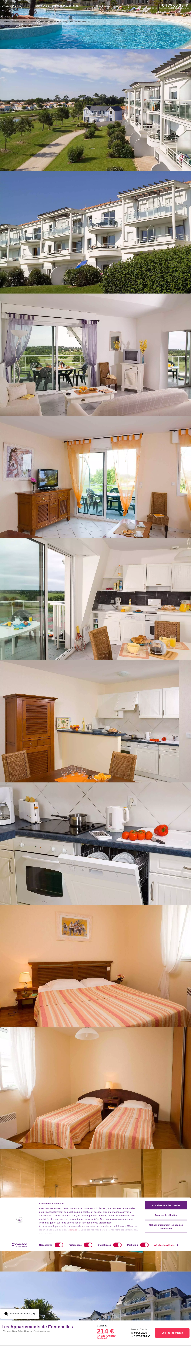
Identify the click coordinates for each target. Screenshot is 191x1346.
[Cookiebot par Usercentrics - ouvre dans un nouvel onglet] (19, 1340)
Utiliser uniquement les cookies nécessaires (166, 1322)
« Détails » (73, 1325)
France (24, 22)
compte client (101, 7)
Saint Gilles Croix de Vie (48, 22)
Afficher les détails (164, 1340)
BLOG (76, 6)
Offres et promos (61, 6)
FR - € (118, 7)
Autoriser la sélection (166, 1310)
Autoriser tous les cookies (166, 1300)
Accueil (5, 22)
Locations (15, 22)
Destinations (42, 6)
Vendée (33, 22)
